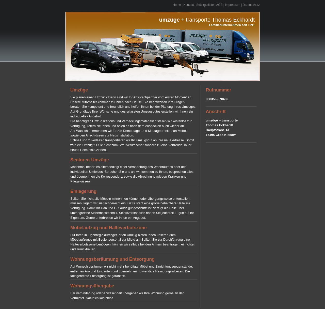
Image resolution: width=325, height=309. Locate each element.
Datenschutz (251, 5)
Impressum (232, 5)
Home (177, 5)
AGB (219, 5)
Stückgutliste (205, 5)
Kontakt (188, 5)
